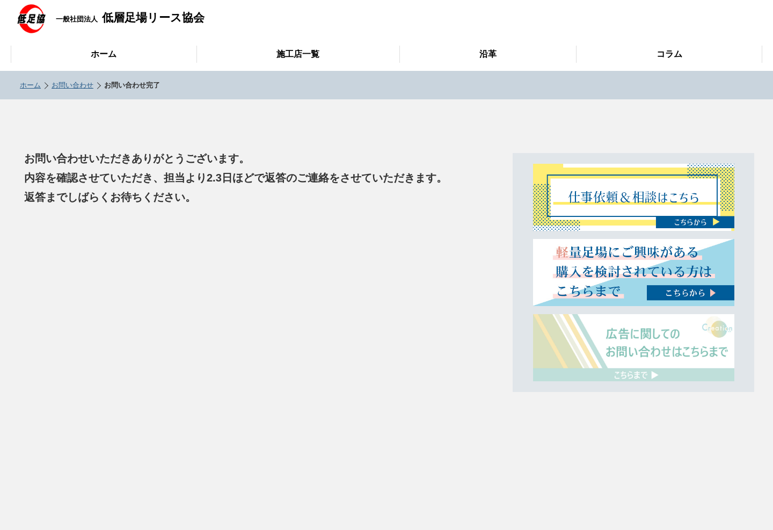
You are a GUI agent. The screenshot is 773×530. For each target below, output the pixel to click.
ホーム (103, 54)
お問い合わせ (72, 85)
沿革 (488, 54)
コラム (669, 54)
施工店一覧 (297, 54)
